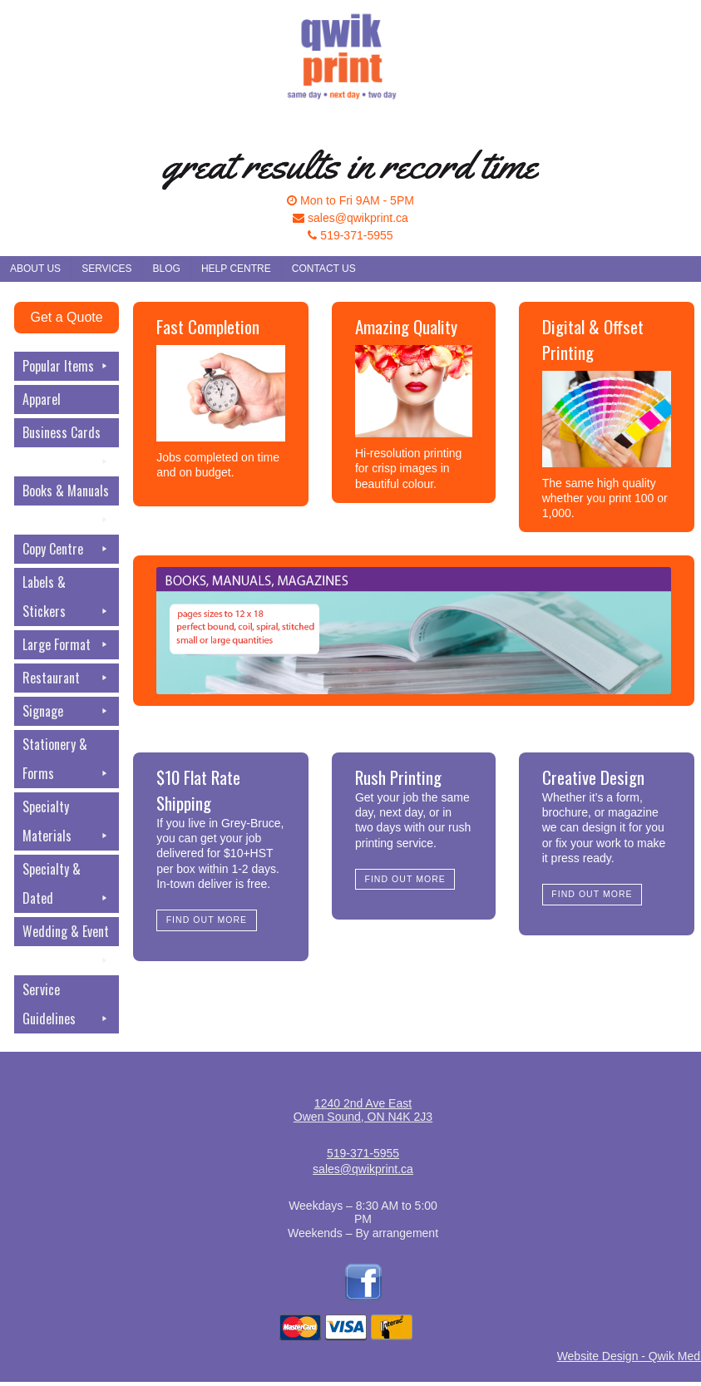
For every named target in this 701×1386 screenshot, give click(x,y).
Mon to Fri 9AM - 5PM (350, 200)
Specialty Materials (66, 824)
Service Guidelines (66, 1006)
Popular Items (66, 366)
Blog (166, 268)
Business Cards (66, 434)
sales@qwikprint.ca (350, 217)
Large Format (66, 644)
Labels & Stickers (66, 599)
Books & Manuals (66, 493)
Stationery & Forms (66, 761)
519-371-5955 (350, 235)
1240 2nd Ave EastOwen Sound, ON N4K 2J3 (363, 1110)
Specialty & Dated (66, 886)
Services (106, 268)
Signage (66, 711)
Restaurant (66, 678)
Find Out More (206, 920)
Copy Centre (66, 549)
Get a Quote (66, 317)
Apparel (41, 399)
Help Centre (236, 268)
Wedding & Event (66, 933)
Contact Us (324, 268)
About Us (35, 268)
